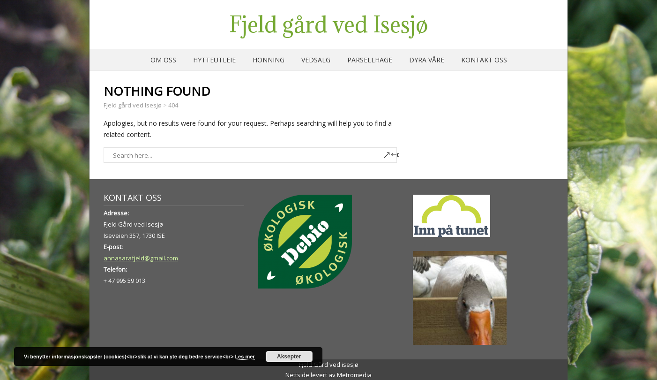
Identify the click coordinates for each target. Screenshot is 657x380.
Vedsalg (315, 59)
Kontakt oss (484, 59)
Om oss (163, 59)
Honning (268, 59)
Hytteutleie (214, 59)
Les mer (244, 356)
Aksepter (289, 356)
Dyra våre (426, 59)
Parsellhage (369, 59)
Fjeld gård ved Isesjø (328, 24)
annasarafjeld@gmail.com (141, 258)
